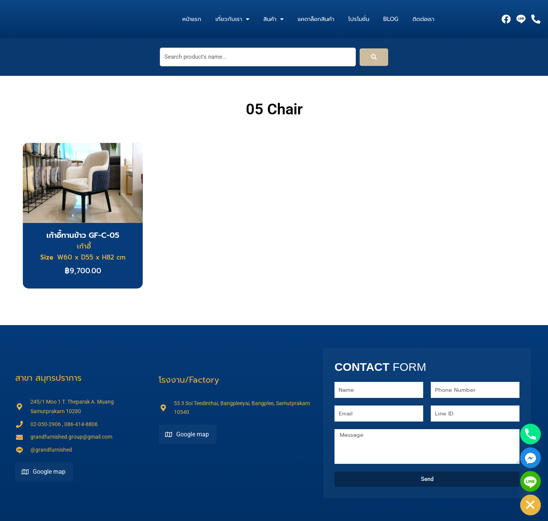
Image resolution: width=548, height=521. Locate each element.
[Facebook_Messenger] (530, 457)
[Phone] (530, 434)
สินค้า (273, 19)
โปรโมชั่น (358, 19)
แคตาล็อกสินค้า (316, 19)
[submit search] (374, 57)
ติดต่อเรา (423, 19)
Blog (390, 19)
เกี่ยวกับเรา (232, 19)
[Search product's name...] (258, 57)
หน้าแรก (191, 19)
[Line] (530, 481)
